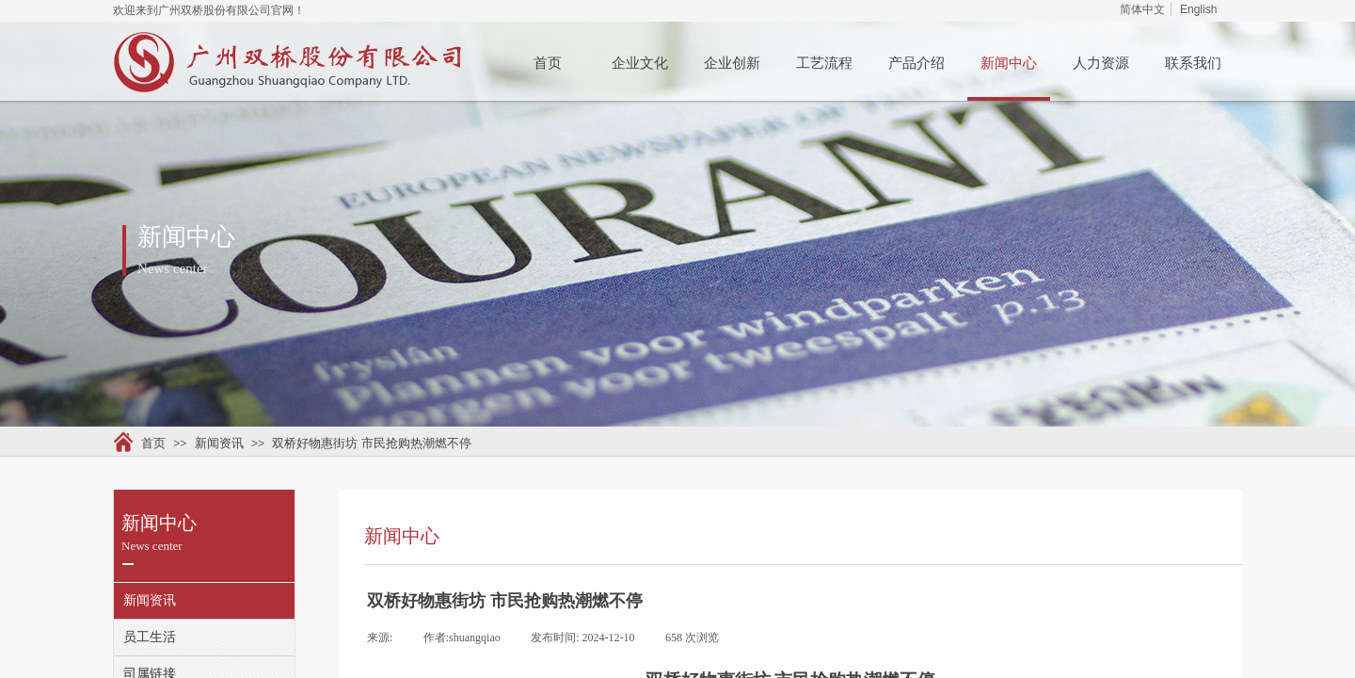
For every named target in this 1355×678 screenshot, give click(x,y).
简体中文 (1142, 9)
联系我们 (1193, 63)
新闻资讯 (219, 443)
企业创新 (732, 63)
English (1198, 9)
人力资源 (1101, 63)
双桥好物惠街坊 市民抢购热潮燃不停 (371, 443)
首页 (548, 63)
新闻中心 (1008, 63)
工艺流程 (824, 63)
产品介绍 (916, 63)
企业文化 (640, 63)
